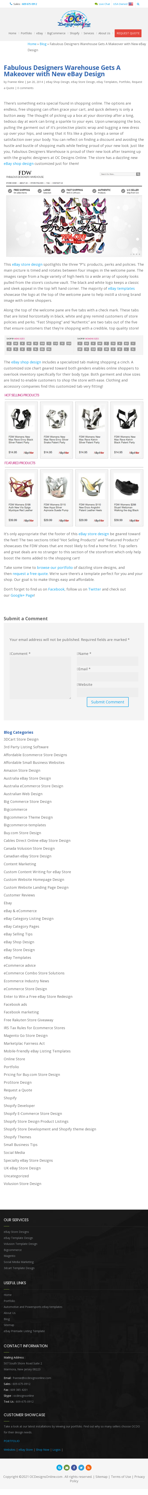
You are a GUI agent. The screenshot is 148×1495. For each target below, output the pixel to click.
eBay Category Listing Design (28, 918)
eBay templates (121, 288)
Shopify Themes (17, 1137)
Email (84, 669)
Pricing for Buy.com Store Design (32, 1074)
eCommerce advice (20, 965)
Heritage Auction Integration (82, 1449)
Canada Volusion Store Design (29, 848)
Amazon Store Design (22, 770)
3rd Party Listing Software (26, 747)
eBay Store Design (83, 82)
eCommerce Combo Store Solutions (34, 973)
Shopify (74, 33)
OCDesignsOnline (74, 19)
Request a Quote (18, 1090)
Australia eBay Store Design (27, 778)
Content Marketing (20, 864)
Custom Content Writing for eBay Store (37, 871)
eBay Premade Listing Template (24, 1331)
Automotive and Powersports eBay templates (33, 1307)
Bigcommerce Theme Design (28, 817)
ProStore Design (18, 1082)
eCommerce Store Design (25, 988)
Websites (9, 1449)
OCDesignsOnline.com (46, 1477)
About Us (104, 33)
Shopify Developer (19, 1105)
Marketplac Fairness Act (24, 1043)
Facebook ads (15, 1004)
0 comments (25, 88)
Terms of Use (121, 1477)
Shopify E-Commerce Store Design (33, 1113)
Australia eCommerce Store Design (33, 786)
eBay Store (26, 1449)
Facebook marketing (21, 1012)
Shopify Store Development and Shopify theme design (50, 1129)
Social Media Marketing (19, 1262)
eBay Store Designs (16, 1232)
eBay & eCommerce (20, 910)
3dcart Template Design (19, 1268)
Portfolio (26, 33)
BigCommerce (56, 33)
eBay (39, 33)
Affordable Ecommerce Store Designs (35, 754)
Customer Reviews (19, 895)
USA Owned (123, 4)
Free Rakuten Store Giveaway (28, 1020)
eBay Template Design (18, 1238)
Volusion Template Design (20, 1244)
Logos (56, 1449)
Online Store (14, 1059)
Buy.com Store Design (22, 832)
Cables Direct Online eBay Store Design (37, 840)
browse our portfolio (55, 567)
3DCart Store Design (21, 739)
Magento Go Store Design (26, 1035)
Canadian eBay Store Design (27, 856)
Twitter (94, 589)
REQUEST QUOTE (128, 33)
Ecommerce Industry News (26, 981)
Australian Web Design (23, 793)
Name (84, 653)
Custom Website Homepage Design (34, 879)
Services (89, 33)
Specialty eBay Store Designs (28, 1160)
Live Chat (102, 4)
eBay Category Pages (21, 926)
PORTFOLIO (12, 1441)
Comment (21, 653)
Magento (9, 1256)
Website (85, 684)
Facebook (56, 589)
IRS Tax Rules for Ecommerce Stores (34, 1027)
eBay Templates (106, 82)
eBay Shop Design (57, 82)
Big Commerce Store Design (28, 801)
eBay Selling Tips (18, 934)
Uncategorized (16, 1176)
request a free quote (30, 573)
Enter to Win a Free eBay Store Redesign (38, 996)
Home (12, 33)
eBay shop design (19, 163)
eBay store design (27, 264)
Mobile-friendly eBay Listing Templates (37, 1051)
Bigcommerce (15, 809)
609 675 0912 (29, 4)
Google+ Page (22, 595)
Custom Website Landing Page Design (36, 887)
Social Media (14, 1152)
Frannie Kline (15, 82)
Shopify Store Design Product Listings (36, 1121)
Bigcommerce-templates (25, 825)
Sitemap (9, 1325)
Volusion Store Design (22, 1183)
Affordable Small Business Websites (34, 762)
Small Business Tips (20, 1144)
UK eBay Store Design (22, 1168)
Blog (43, 44)
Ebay (8, 903)
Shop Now (42, 1449)
